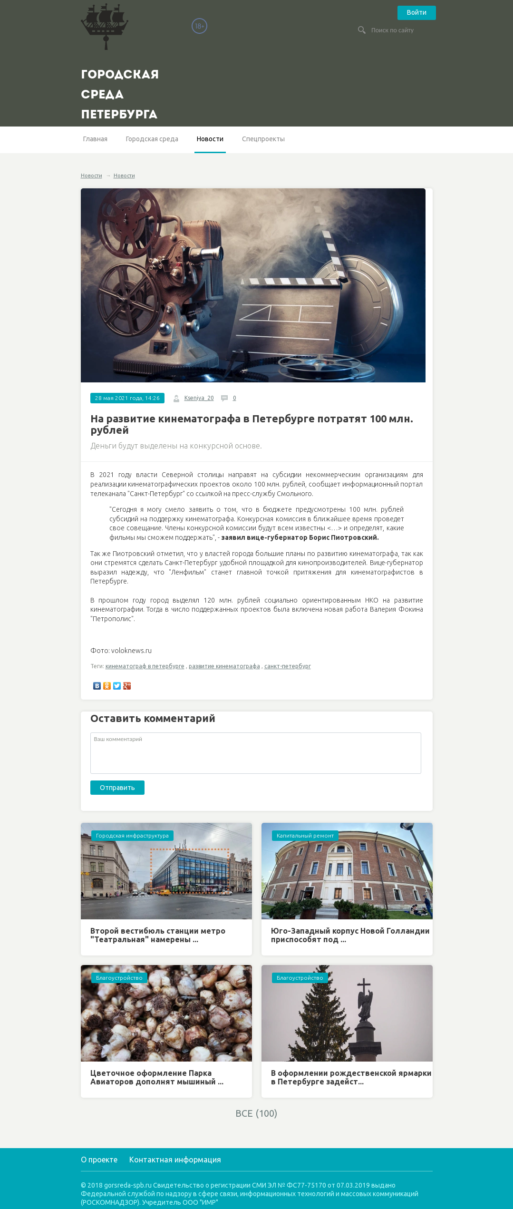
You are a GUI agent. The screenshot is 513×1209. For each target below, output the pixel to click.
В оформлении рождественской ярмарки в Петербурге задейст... (351, 1077)
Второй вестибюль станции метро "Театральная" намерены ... (157, 935)
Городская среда (152, 139)
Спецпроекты (263, 139)
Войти (416, 12)
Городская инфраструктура (132, 835)
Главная (95, 139)
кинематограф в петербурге (145, 666)
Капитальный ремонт (305, 835)
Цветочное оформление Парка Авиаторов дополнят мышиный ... (156, 1077)
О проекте (99, 1159)
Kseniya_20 (199, 398)
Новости (210, 139)
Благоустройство (119, 978)
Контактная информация (175, 1159)
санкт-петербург (287, 666)
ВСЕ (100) (256, 1113)
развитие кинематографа (224, 666)
